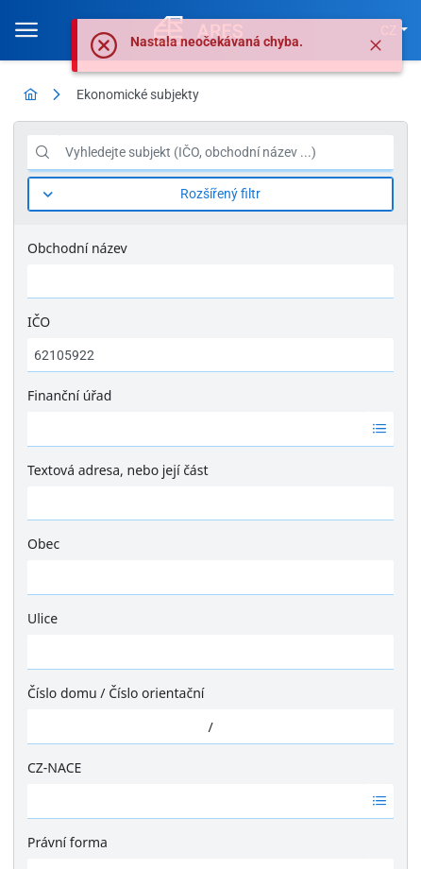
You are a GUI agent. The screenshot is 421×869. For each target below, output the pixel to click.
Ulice (42, 618)
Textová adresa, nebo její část (117, 470)
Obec (43, 544)
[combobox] (195, 429)
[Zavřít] (375, 45)
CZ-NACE (54, 767)
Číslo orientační (156, 693)
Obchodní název (77, 248)
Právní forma (67, 842)
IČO (38, 322)
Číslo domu (62, 693)
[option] (195, 429)
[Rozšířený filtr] (210, 194)
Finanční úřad (69, 395)
